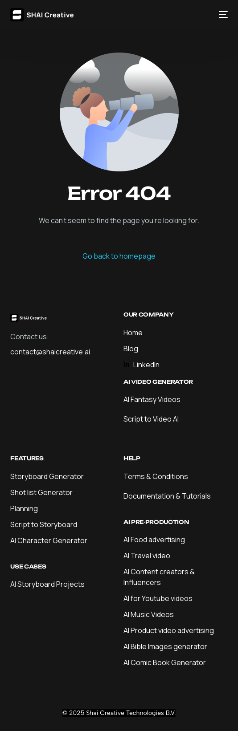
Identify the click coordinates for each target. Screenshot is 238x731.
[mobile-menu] (221, 14)
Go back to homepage (119, 256)
